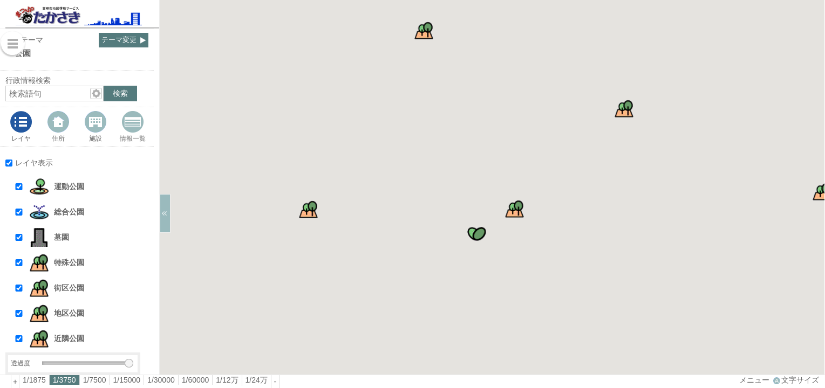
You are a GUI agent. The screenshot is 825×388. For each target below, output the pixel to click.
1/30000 (161, 380)
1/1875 (34, 380)
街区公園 (69, 287)
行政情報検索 (28, 80)
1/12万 (227, 380)
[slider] (129, 363)
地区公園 (69, 313)
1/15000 (126, 380)
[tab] (21, 126)
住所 (58, 138)
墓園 (61, 237)
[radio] (34, 380)
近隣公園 (69, 338)
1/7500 (94, 380)
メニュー (754, 380)
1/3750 (64, 380)
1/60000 (195, 380)
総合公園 (69, 211)
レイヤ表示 (34, 162)
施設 (95, 138)
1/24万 (257, 380)
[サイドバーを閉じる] (165, 213)
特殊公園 (69, 262)
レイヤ (21, 138)
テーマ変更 (119, 40)
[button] (87, 186)
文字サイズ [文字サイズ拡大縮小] (800, 380)
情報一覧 (133, 138)
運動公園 (69, 186)
